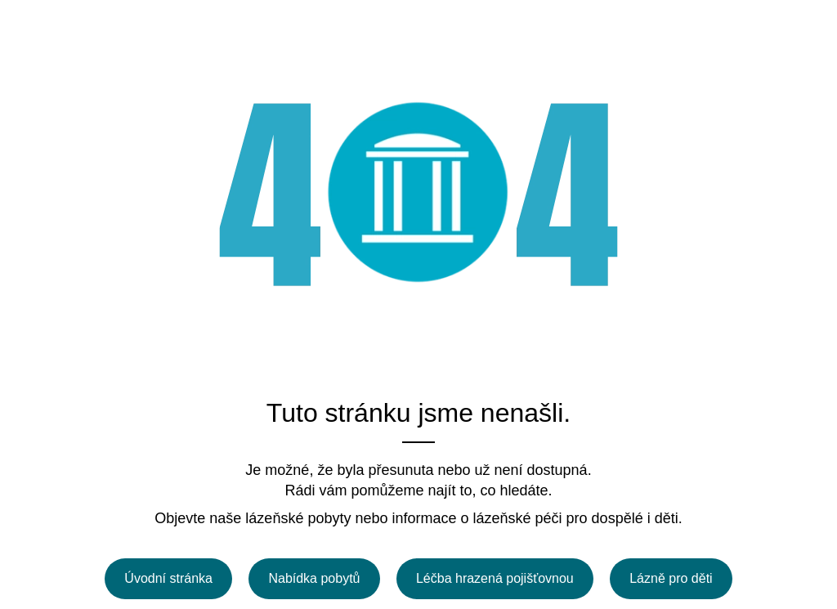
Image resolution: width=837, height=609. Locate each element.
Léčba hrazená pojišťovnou (495, 578)
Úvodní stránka (168, 578)
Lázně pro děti (670, 578)
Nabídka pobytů (314, 578)
